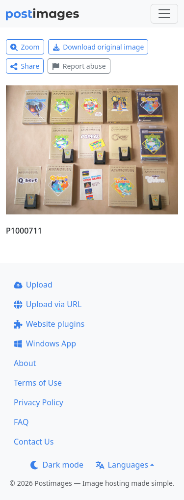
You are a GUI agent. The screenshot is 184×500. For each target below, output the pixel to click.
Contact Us (33, 441)
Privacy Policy (38, 402)
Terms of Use (38, 382)
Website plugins (49, 323)
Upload (33, 284)
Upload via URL (47, 304)
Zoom (25, 47)
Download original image (98, 47)
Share (24, 66)
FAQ (21, 422)
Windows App (45, 343)
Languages (122, 464)
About (25, 363)
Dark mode (56, 464)
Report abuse (78, 66)
